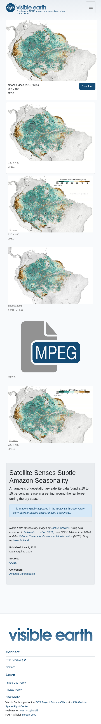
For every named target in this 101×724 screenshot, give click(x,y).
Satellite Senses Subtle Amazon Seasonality (44, 512)
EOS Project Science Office (51, 702)
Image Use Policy (16, 682)
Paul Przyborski (29, 710)
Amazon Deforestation (22, 573)
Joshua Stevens (60, 528)
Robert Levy (29, 714)
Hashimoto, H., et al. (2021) (38, 532)
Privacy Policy (14, 689)
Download (87, 86)
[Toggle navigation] (90, 7)
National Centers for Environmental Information (45, 536)
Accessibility (13, 696)
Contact (10, 667)
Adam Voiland (21, 540)
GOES (13, 562)
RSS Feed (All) (16, 660)
